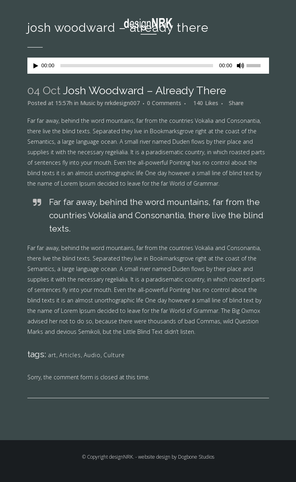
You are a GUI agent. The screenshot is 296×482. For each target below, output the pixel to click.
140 (205, 103)
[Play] (35, 65)
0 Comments (164, 103)
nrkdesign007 (122, 103)
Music (87, 103)
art (52, 355)
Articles (70, 355)
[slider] (136, 65)
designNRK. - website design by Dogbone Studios (161, 456)
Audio (92, 355)
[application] (148, 66)
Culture (114, 355)
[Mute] (240, 65)
